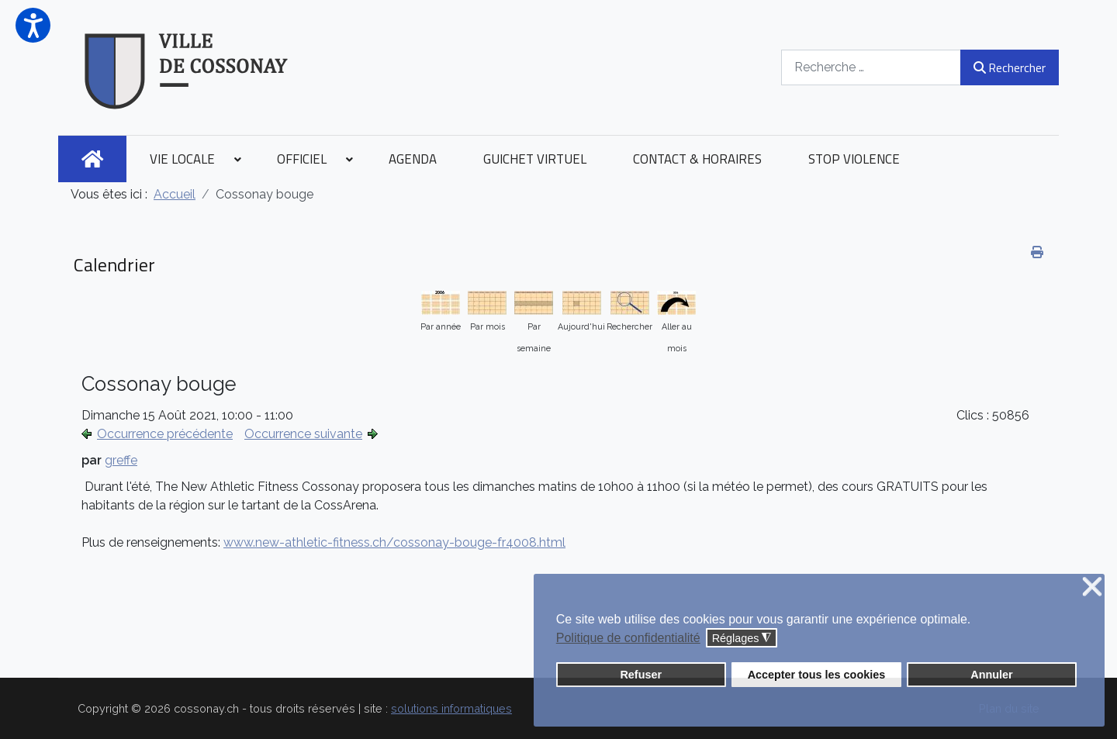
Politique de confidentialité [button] (628, 637)
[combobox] (871, 67)
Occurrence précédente (165, 433)
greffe (121, 460)
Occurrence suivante (303, 433)
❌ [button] (1092, 587)
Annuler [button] (991, 674)
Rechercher (1009, 67)
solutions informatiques (451, 708)
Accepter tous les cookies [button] (817, 674)
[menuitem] (92, 159)
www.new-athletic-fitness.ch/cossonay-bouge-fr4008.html (394, 542)
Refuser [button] (641, 674)
